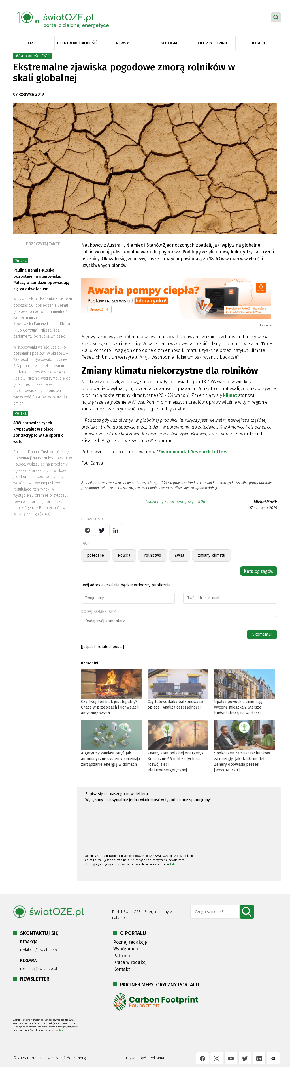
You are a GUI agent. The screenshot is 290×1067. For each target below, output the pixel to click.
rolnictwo (152, 555)
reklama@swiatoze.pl (38, 968)
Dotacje (258, 43)
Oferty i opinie (213, 43)
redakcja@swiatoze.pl (39, 950)
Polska (20, 260)
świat (179, 555)
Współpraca (125, 949)
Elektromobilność (77, 43)
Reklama (157, 1058)
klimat (230, 395)
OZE (32, 43)
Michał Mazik (265, 502)
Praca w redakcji (130, 962)
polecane (95, 555)
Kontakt (121, 969)
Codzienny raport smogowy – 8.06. (176, 501)
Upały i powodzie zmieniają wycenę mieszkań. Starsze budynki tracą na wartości (238, 707)
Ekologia (167, 43)
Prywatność (136, 1058)
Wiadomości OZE (33, 56)
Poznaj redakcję (130, 942)
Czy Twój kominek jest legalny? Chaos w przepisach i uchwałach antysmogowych (110, 707)
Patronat (122, 955)
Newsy (122, 43)
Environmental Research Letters (193, 452)
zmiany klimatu (211, 555)
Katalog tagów (258, 571)
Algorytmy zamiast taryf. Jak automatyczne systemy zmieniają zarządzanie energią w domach (110, 759)
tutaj (173, 864)
